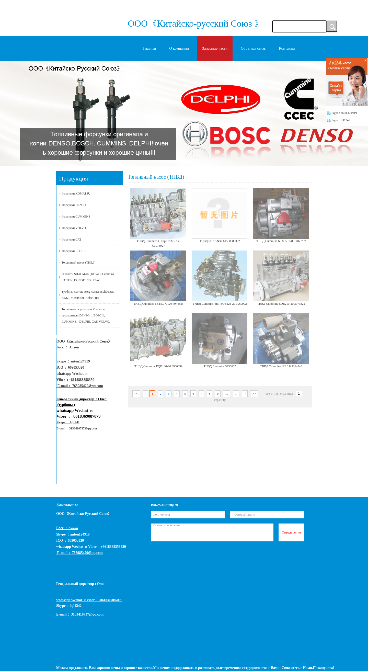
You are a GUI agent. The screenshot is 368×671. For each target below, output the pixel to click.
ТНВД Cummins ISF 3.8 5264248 (281, 366)
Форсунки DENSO (74, 205)
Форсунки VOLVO (74, 228)
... (236, 393)
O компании (179, 48)
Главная (149, 48)
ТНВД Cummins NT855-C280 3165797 (281, 241)
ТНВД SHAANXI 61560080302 (220, 241)
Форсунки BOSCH (74, 251)
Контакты (287, 48)
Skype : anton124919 (342, 113)
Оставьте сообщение (212, 532)
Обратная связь (253, 48)
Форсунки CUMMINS (76, 216)
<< (136, 393)
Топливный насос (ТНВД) (78, 262)
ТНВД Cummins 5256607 (220, 366)
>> (254, 393)
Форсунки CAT (71, 239)
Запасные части (214, 48)
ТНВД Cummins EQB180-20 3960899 (158, 366)
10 (226, 393)
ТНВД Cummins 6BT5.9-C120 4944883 (158, 303)
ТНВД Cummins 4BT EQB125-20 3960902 (220, 303)
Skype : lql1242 (338, 120)
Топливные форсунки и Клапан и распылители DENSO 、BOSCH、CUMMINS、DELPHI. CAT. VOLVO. (86, 315)
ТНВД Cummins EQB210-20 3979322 (281, 303)
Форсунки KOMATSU (76, 193)
